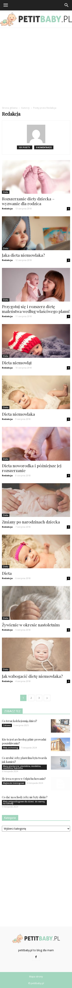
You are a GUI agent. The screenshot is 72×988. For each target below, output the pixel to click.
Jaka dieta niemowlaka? (23, 255)
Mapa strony (36, 976)
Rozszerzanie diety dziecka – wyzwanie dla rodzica (28, 201)
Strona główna (9, 107)
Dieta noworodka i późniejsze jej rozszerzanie (31, 468)
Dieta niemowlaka (18, 414)
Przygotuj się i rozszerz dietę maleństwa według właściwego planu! (36, 309)
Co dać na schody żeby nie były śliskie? (24, 797)
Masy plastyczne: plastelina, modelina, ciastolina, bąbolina (22, 767)
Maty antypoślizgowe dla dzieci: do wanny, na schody (24, 802)
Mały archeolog (10, 747)
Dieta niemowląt (17, 362)
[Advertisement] (36, 66)
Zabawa (7, 725)
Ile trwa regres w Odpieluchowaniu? (24, 779)
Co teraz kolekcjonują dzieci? (19, 721)
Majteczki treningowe (13, 783)
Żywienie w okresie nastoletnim (31, 624)
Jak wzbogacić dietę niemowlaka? (32, 676)
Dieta (5, 192)
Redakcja (7, 208)
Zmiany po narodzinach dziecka (31, 521)
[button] (66, 5)
